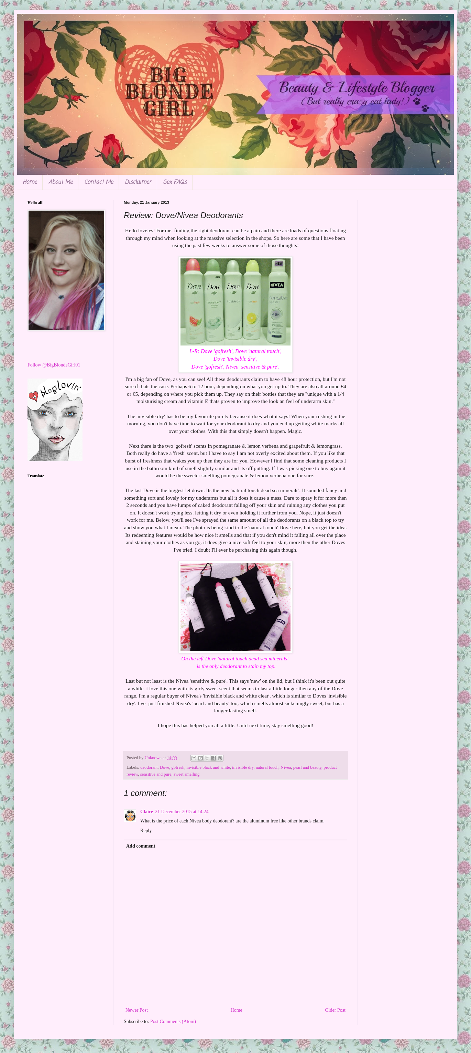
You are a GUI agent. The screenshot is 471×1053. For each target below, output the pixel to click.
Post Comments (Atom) (173, 1021)
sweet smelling (186, 774)
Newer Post (136, 1010)
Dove (164, 767)
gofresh (177, 767)
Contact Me (98, 182)
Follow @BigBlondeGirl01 (54, 365)
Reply (146, 830)
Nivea (286, 767)
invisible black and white (208, 767)
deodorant (148, 767)
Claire (146, 811)
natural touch (267, 767)
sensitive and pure (156, 774)
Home (30, 182)
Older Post (335, 1010)
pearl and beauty (307, 767)
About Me (60, 182)
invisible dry (243, 767)
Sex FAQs (175, 182)
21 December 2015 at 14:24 (182, 811)
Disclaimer (138, 182)
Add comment (140, 846)
